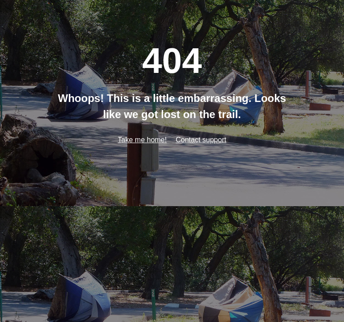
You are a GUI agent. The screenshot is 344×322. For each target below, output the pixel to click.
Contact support (201, 140)
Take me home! (142, 140)
